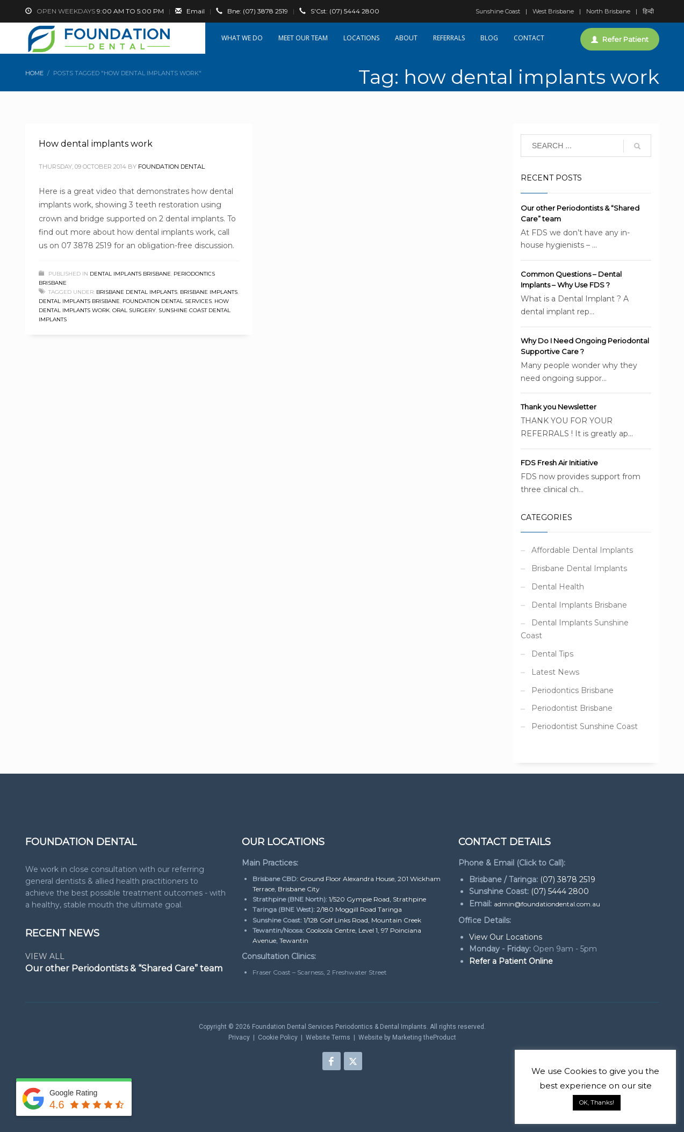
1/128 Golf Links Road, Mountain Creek (362, 920)
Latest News (555, 672)
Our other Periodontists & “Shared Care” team (123, 968)
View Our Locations (505, 937)
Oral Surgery (134, 310)
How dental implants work (96, 144)
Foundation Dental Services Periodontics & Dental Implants (339, 1026)
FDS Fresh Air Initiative (559, 462)
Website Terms (328, 1037)
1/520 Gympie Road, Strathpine (377, 899)
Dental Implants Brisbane (130, 273)
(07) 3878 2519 (257, 11)
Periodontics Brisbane (572, 690)
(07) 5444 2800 (345, 11)
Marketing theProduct (424, 1037)
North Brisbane (608, 11)
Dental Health (557, 587)
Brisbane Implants (208, 292)
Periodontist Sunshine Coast (584, 726)
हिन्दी (648, 11)
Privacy (239, 1037)
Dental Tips (552, 654)
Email (195, 11)
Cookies (580, 1071)
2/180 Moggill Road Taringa (359, 909)
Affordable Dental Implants (582, 550)
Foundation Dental (171, 166)
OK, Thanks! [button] (596, 1102)
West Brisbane (553, 11)
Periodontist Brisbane (572, 708)
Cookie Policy (278, 1037)
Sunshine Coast (498, 11)
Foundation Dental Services (167, 301)
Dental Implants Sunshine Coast (575, 629)
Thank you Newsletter (558, 406)
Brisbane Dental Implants (136, 292)
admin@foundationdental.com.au (547, 904)
